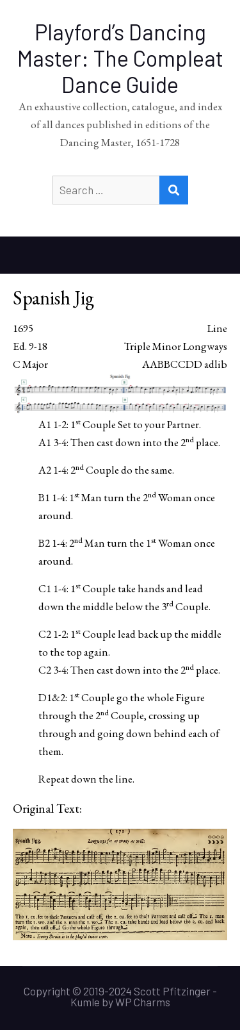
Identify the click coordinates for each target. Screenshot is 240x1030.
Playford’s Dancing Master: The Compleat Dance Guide (120, 58)
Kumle (85, 1001)
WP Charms (142, 1001)
